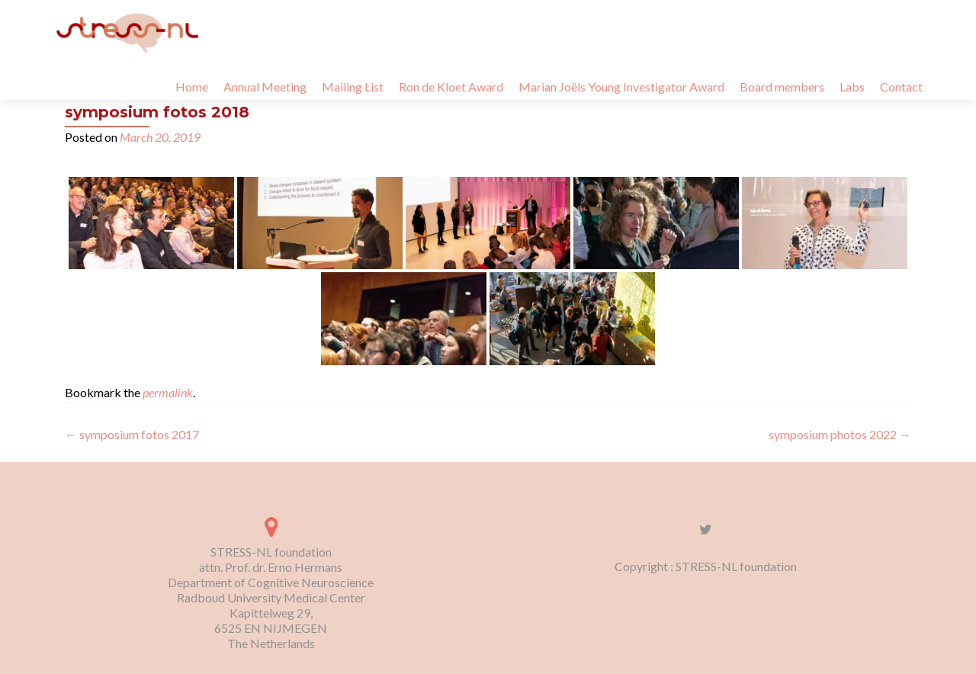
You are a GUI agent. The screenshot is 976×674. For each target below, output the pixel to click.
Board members (782, 86)
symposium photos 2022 (840, 434)
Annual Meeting (265, 86)
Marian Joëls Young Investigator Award (621, 86)
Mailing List (353, 86)
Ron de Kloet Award (451, 86)
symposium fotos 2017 (132, 434)
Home (191, 86)
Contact (901, 86)
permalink (168, 392)
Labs (852, 86)
